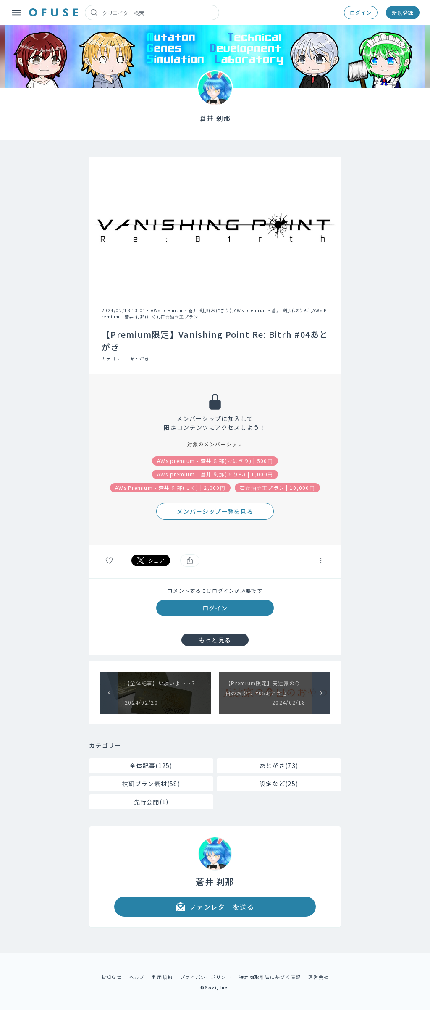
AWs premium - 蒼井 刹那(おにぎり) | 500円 (215, 460)
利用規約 (162, 976)
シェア (150, 560)
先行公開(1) (151, 801)
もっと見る (215, 640)
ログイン (361, 12)
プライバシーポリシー (206, 976)
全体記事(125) (151, 765)
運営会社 (318, 976)
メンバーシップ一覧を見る (215, 511)
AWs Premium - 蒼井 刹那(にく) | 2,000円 (170, 487)
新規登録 (403, 12)
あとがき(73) (279, 765)
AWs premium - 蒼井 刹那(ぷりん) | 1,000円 (215, 474)
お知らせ (111, 976)
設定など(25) (279, 783)
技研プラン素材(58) (151, 783)
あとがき (139, 358)
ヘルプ (137, 976)
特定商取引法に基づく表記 (270, 976)
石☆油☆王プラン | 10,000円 (277, 487)
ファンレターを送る (215, 907)
